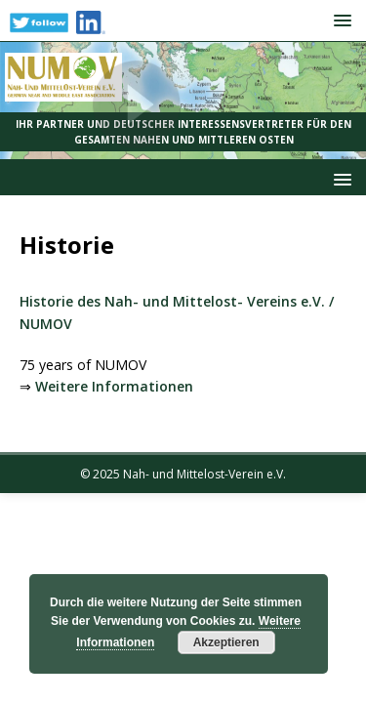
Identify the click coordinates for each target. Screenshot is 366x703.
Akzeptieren (226, 642)
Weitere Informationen (114, 386)
